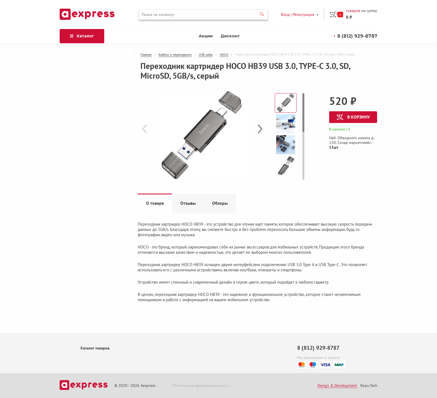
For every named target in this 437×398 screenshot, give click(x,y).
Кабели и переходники (175, 66)
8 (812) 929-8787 (357, 47)
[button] (260, 140)
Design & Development (337, 385)
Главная (146, 66)
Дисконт (230, 47)
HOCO (224, 66)
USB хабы (206, 66)
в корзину (353, 128)
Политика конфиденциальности (201, 385)
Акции (206, 47)
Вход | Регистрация (298, 13)
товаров (89, 22)
